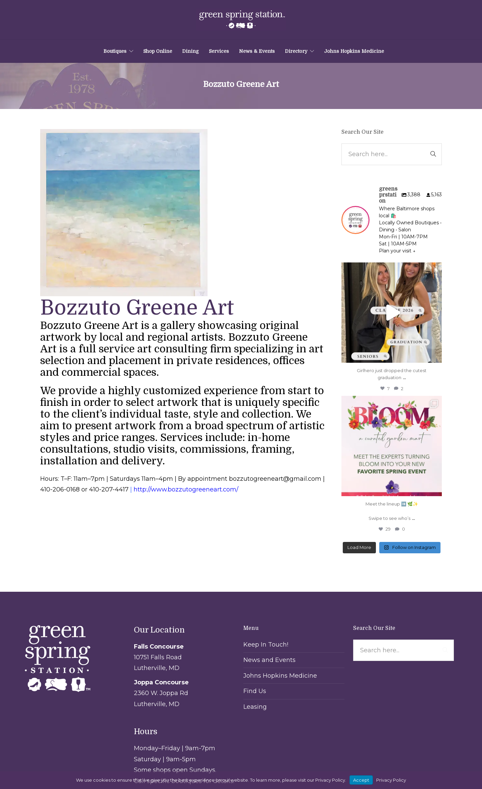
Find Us (254, 691)
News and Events (269, 660)
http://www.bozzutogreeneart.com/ (186, 489)
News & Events (257, 51)
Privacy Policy (391, 780)
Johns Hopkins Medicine (354, 51)
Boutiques (115, 51)
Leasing (255, 706)
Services (219, 51)
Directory (296, 51)
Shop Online (157, 51)
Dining (190, 51)
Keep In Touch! (265, 644)
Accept (361, 780)
